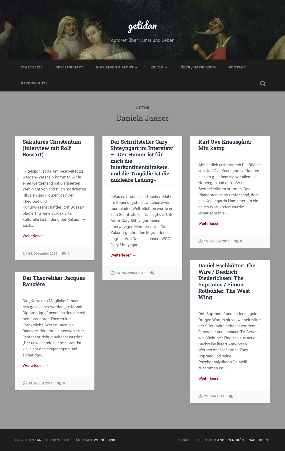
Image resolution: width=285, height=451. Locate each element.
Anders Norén (230, 440)
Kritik (157, 67)
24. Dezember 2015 (42, 254)
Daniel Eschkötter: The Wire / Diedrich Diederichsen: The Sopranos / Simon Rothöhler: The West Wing (226, 281)
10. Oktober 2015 (217, 241)
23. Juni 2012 (214, 396)
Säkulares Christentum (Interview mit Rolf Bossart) (52, 148)
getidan (142, 24)
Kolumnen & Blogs (114, 67)
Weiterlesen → (36, 235)
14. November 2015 (130, 273)
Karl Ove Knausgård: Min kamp (224, 144)
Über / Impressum (198, 67)
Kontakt (237, 67)
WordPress (104, 440)
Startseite (32, 67)
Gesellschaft (69, 67)
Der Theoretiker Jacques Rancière (54, 281)
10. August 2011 (40, 383)
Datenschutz (34, 83)
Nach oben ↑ (259, 440)
